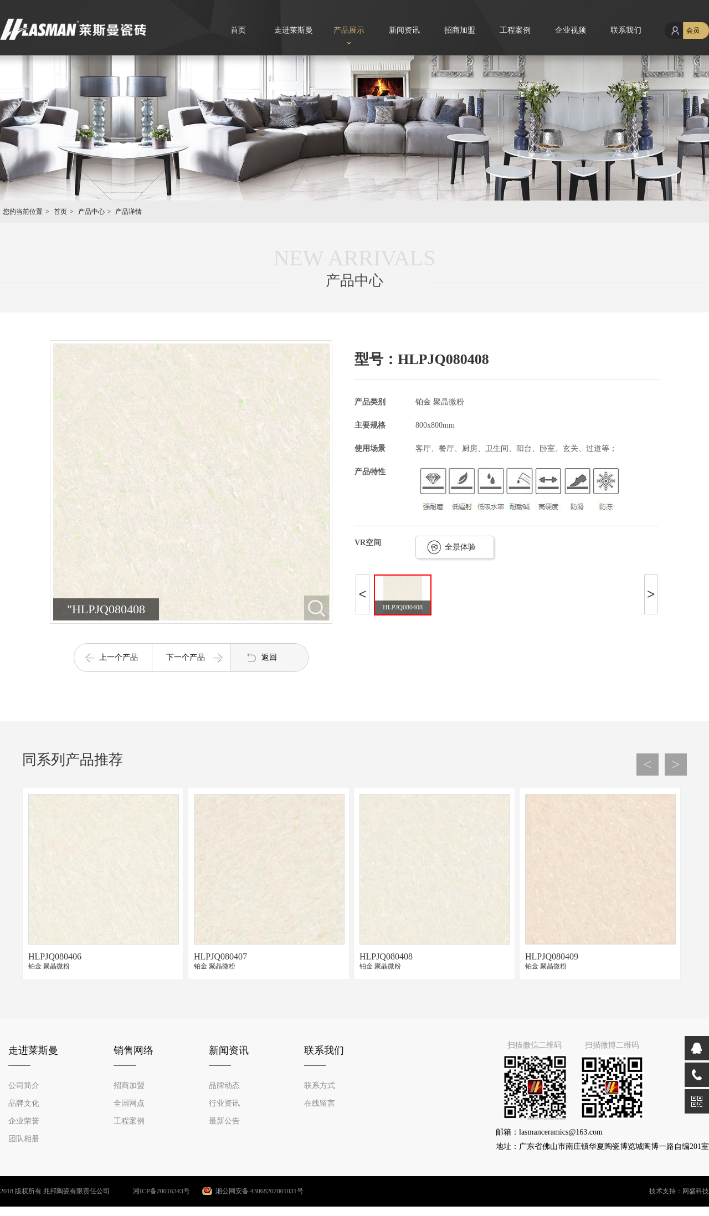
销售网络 (133, 1050)
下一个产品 (185, 657)
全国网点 (129, 1103)
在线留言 (319, 1103)
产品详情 (128, 212)
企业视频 (570, 30)
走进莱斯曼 (293, 30)
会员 (693, 30)
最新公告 (224, 1121)
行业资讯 (224, 1103)
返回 (269, 657)
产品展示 (348, 30)
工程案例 (515, 30)
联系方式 (319, 1085)
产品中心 (91, 212)
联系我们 (625, 30)
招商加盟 (459, 30)
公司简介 (23, 1085)
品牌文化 (23, 1103)
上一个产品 (118, 657)
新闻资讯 (404, 30)
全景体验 (460, 547)
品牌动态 (224, 1085)
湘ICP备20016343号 (150, 1191)
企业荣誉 (23, 1121)
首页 (238, 30)
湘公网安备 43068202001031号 (259, 1191)
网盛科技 (695, 1191)
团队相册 (23, 1139)
